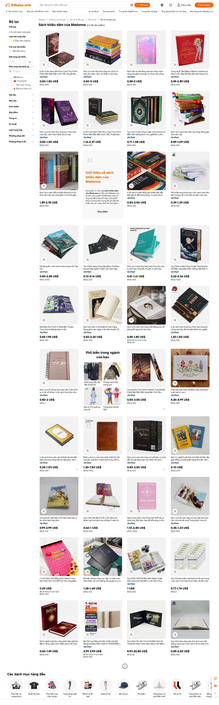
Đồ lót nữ (92, 20)
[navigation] (21, 343)
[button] (131, 5)
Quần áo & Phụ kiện (57, 20)
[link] (215, 678)
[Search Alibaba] (84, 5)
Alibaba (42, 20)
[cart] (171, 5)
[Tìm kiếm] (142, 5)
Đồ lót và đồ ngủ (77, 20)
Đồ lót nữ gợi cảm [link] (108, 20)
